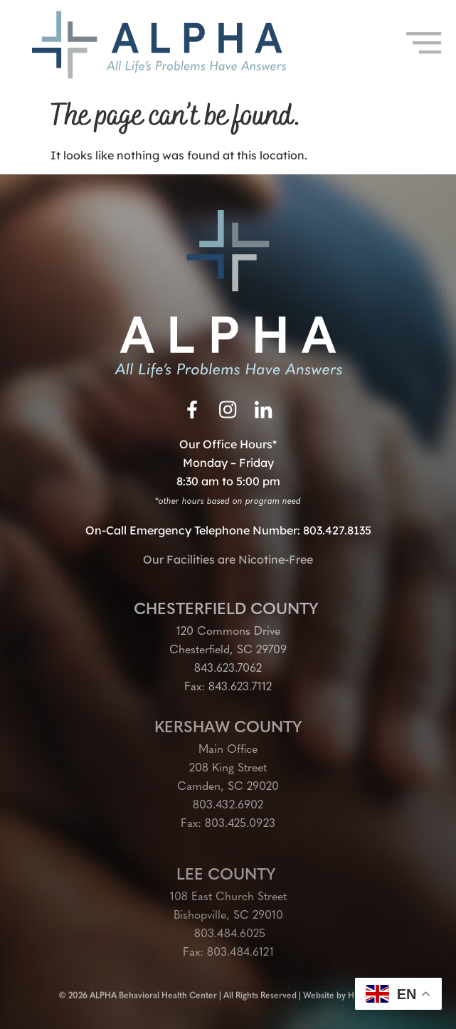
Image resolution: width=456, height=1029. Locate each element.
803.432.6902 (228, 805)
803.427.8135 (337, 530)
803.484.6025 (228, 934)
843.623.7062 (228, 669)
